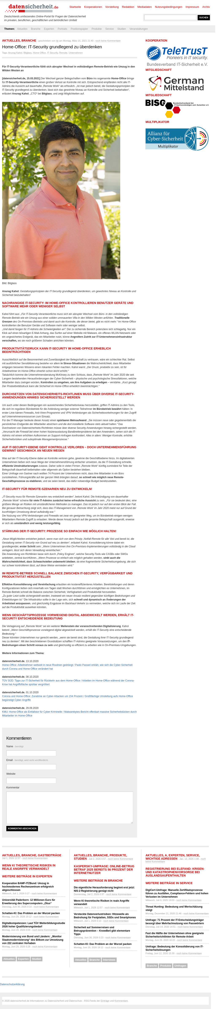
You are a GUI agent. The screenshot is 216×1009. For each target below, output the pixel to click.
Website (10, 773)
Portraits (62, 28)
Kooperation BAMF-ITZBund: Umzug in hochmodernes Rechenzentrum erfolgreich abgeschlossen (28, 887)
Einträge (105, 1001)
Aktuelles (22, 28)
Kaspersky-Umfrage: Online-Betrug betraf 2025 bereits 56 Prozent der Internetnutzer (104, 870)
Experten (49, 28)
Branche (35, 28)
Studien (121, 28)
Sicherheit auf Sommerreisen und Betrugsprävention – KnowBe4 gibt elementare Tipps (102, 931)
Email (27, 760)
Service (109, 28)
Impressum (192, 6)
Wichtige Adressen (161, 858)
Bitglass (28, 52)
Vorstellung (112, 6)
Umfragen (180, 965)
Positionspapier (79, 28)
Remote (63, 52)
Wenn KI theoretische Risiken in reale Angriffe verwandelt (28, 867)
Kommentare (121, 1001)
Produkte (97, 28)
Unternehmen (76, 52)
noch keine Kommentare (107, 40)
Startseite (75, 6)
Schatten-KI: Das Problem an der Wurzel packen (31, 913)
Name (14, 746)
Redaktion (128, 6)
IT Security (52, 52)
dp (57, 40)
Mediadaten (145, 6)
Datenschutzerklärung (12, 984)
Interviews (109, 959)
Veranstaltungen (139, 28)
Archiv (206, 6)
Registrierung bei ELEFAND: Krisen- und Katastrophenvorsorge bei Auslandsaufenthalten (175, 872)
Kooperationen (93, 6)
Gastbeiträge (49, 855)
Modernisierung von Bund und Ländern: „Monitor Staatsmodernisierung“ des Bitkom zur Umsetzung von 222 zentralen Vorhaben (32, 940)
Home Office (39, 52)
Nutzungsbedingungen (168, 6)
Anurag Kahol (15, 52)
